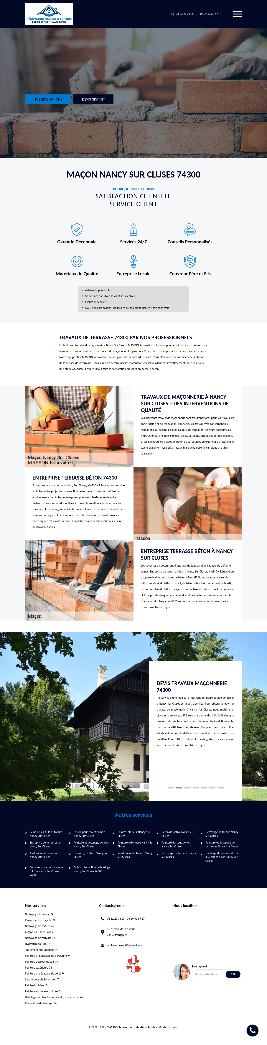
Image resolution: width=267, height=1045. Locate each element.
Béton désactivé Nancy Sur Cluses (177, 834)
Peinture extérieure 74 (38, 967)
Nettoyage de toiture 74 (39, 926)
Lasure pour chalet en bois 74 (42, 979)
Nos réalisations (48, 99)
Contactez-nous (169, 1027)
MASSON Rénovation (120, 1027)
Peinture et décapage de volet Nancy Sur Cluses (92, 844)
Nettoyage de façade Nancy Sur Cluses (221, 834)
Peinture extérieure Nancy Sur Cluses (136, 844)
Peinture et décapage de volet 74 (45, 973)
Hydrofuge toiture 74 (37, 944)
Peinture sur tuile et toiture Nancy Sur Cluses (46, 834)
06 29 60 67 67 (209, 14)
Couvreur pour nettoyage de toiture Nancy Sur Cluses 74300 (47, 871)
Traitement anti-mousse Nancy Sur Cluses (44, 855)
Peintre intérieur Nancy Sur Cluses (134, 834)
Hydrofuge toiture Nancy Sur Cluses (91, 855)
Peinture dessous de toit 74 (41, 961)
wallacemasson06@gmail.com (125, 945)
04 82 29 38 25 (185, 14)
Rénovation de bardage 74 (41, 1003)
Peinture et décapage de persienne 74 (47, 955)
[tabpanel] (196, 704)
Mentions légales (146, 1027)
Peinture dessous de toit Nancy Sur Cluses (176, 844)
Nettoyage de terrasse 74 (40, 938)
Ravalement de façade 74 (40, 920)
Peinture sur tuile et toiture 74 (43, 991)
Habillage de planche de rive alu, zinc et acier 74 (54, 997)
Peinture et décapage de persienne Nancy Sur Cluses (221, 844)
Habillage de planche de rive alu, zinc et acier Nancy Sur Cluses (222, 857)
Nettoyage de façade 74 (39, 914)
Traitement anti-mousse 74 (41, 950)
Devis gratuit (93, 99)
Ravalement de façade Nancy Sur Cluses (135, 855)
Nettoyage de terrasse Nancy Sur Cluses (178, 855)
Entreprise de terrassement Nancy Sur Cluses (46, 844)
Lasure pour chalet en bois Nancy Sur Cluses (89, 834)
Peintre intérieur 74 (36, 985)
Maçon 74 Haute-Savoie (39, 932)
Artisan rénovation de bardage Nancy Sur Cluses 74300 (92, 869)
